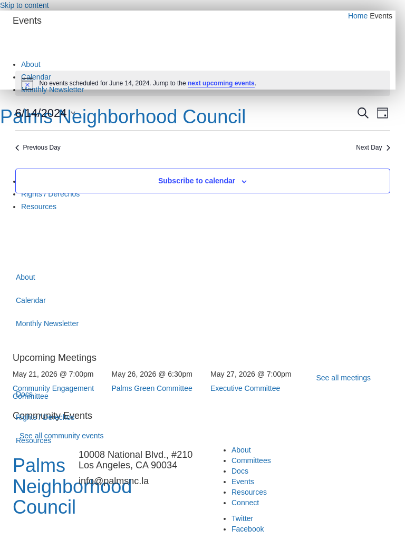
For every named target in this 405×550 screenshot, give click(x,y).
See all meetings (343, 378)
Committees (251, 460)
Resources (33, 440)
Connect (245, 502)
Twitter (242, 518)
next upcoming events (221, 83)
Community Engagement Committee (53, 392)
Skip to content (24, 5)
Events (243, 481)
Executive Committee (245, 388)
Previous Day (38, 147)
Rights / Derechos (45, 417)
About (241, 450)
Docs (240, 471)
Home (358, 16)
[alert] (202, 83)
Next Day (373, 147)
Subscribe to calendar (196, 180)
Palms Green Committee (152, 388)
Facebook (248, 529)
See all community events (62, 435)
